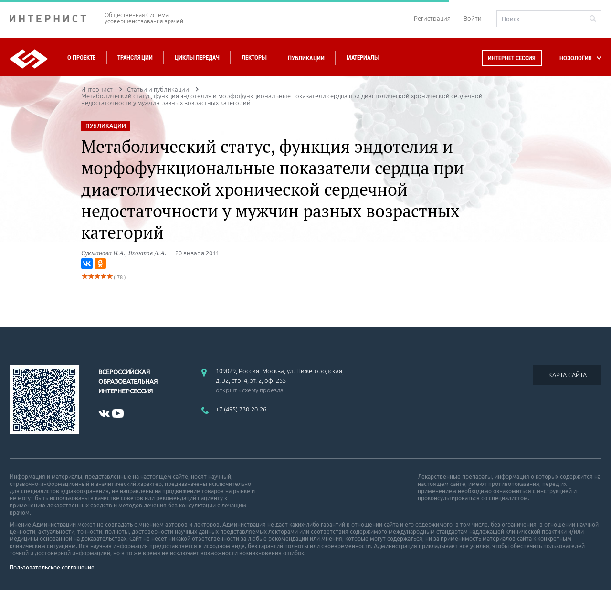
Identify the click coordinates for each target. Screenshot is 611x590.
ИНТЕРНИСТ (52, 18)
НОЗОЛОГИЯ (575, 58)
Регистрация (432, 18)
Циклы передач (197, 57)
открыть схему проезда (250, 390)
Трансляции (135, 57)
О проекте (81, 57)
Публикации (306, 58)
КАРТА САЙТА (567, 374)
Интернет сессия (512, 58)
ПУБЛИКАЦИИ (105, 126)
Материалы (363, 57)
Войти (473, 18)
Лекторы (254, 57)
